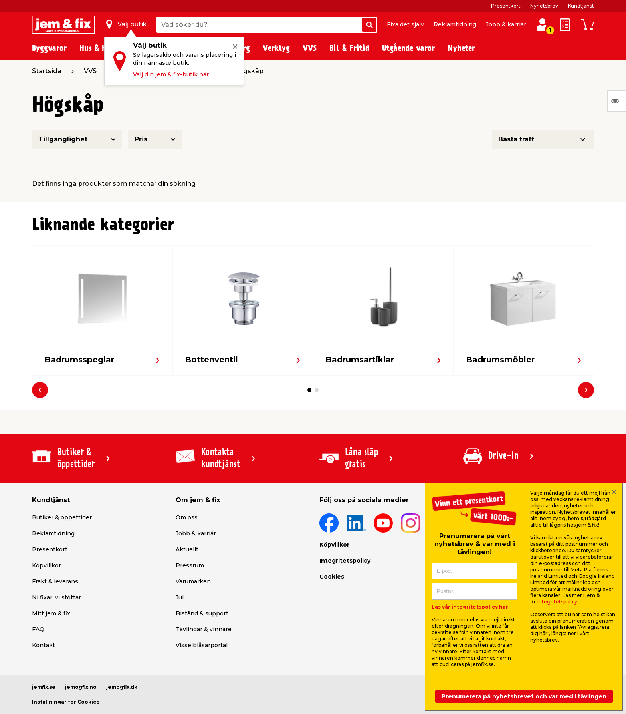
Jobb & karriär (506, 24)
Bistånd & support (202, 613)
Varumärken (193, 581)
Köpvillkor (46, 565)
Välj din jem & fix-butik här (171, 74)
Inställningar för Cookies (65, 701)
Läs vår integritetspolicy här (470, 607)
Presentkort (506, 5)
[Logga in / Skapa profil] (542, 24)
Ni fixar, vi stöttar (56, 597)
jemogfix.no (81, 687)
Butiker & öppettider (62, 517)
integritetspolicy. (557, 602)
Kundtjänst (581, 5)
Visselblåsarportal (202, 645)
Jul (180, 597)
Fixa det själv (405, 24)
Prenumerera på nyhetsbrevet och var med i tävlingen (524, 696)
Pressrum (190, 565)
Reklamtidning (455, 24)
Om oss (187, 517)
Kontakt (43, 645)
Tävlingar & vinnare (204, 629)
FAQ (38, 629)
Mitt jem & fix (51, 613)
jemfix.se (43, 687)
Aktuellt (187, 549)
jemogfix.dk (121, 687)
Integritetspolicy (344, 560)
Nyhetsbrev (544, 5)
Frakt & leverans (55, 581)
